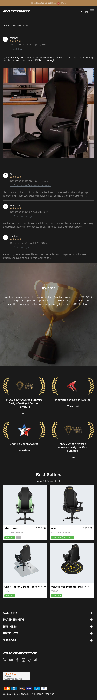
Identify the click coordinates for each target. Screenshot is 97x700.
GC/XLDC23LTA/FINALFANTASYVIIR (30, 185)
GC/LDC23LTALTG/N (21, 216)
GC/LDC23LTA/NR (20, 247)
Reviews (17, 25)
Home (6, 25)
